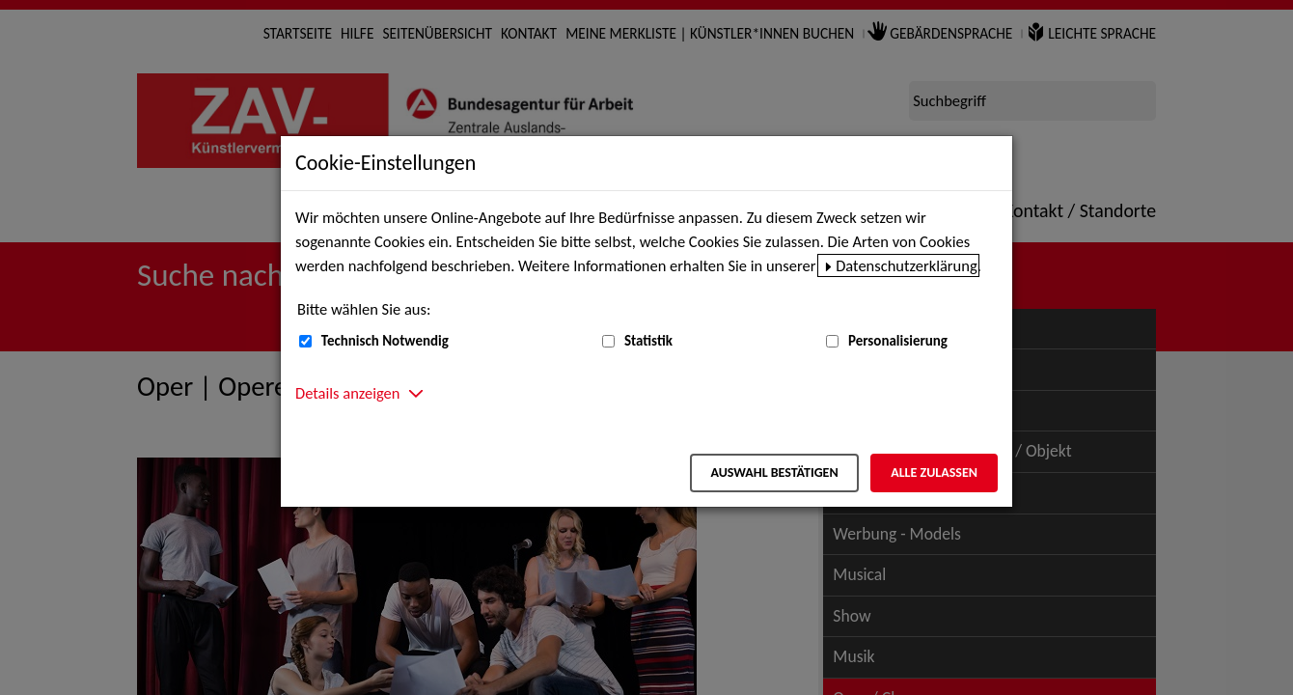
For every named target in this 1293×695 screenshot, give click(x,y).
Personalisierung (898, 340)
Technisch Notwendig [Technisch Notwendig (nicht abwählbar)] (385, 340)
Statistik (648, 340)
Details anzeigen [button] (347, 393)
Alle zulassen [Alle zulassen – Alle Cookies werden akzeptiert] (934, 472)
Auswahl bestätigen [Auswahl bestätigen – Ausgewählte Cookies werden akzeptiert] (774, 472)
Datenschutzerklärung (906, 265)
